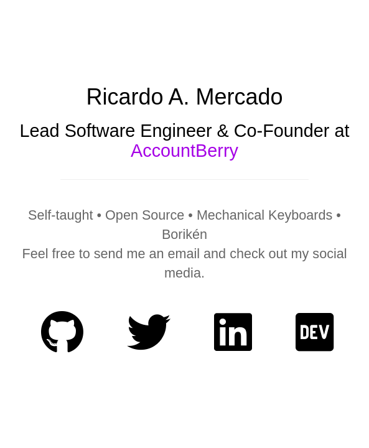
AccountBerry (184, 151)
